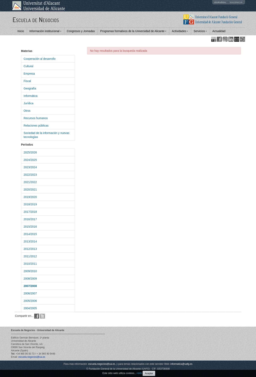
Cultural (28, 66)
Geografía (30, 88)
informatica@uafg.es (181, 364)
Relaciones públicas (36, 125)
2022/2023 (30, 174)
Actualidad (218, 31)
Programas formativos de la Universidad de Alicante (133, 31)
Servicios (200, 31)
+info (139, 373)
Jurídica (28, 103)
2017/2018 (30, 211)
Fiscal (27, 81)
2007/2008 (30, 286)
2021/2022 (30, 182)
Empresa (29, 73)
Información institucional (45, 31)
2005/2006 (30, 300)
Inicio (20, 31)
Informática (30, 95)
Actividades (180, 31)
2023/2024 (30, 167)
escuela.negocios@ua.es (31, 357)
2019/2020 (30, 197)
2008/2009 (30, 278)
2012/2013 (30, 248)
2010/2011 (30, 263)
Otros (27, 110)
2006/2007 (30, 293)
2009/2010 (30, 271)
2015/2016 (30, 226)
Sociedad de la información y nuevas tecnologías (46, 135)
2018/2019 (30, 204)
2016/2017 (30, 219)
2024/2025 (30, 159)
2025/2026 (30, 152)
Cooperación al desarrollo (40, 58)
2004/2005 (30, 308)
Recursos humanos (36, 118)
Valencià (236, 2)
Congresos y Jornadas (81, 31)
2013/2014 (30, 241)
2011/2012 (30, 256)
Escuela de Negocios (36, 19)
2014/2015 (30, 234)
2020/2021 (30, 189)
